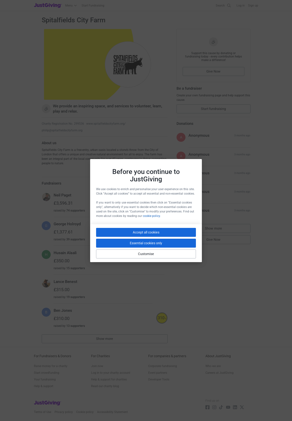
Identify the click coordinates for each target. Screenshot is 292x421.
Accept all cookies (146, 232)
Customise (146, 254)
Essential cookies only (146, 243)
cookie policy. (152, 216)
